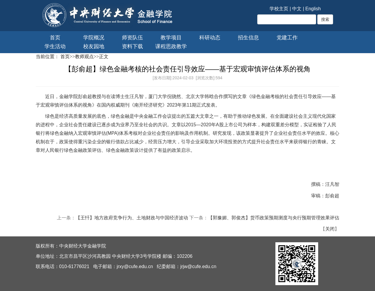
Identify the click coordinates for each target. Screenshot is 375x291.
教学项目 (171, 38)
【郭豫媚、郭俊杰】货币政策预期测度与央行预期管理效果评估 (273, 217)
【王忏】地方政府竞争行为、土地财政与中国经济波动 (132, 217)
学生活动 (55, 46)
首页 (55, 38)
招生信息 (248, 38)
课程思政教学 (171, 46)
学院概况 (93, 38)
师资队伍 (132, 38)
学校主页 (279, 8)
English (313, 8)
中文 (296, 8)
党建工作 (287, 38)
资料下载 (132, 46)
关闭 (330, 228)
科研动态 (209, 38)
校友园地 (93, 46)
